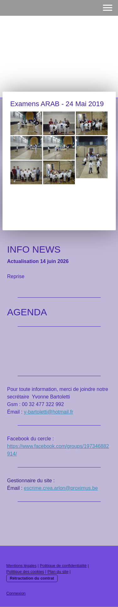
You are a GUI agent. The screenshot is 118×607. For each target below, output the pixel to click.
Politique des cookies (25, 571)
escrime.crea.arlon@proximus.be (61, 488)
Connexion (15, 593)
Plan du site (58, 571)
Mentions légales (21, 565)
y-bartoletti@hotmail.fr (48, 412)
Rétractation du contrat (32, 578)
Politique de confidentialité (63, 565)
